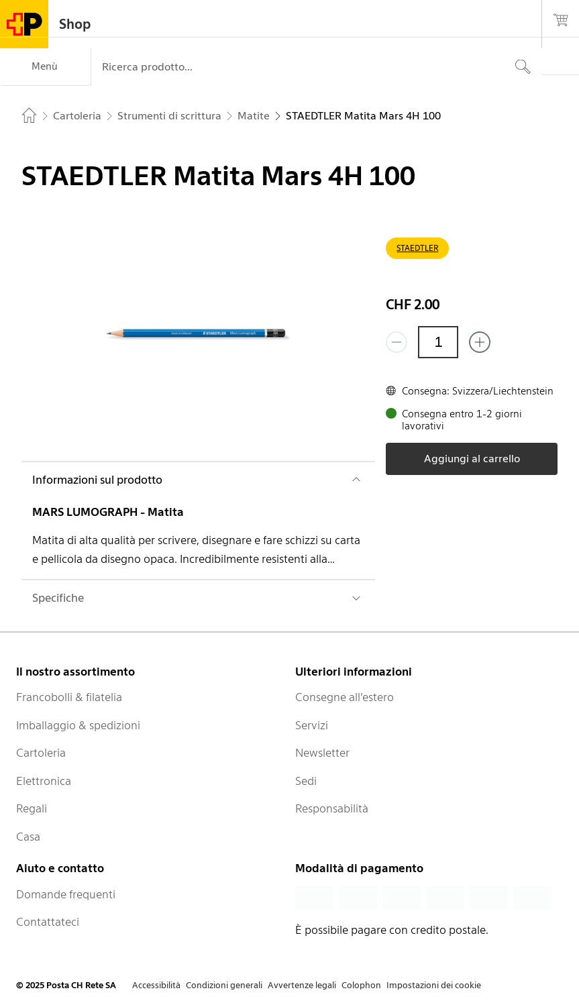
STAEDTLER (417, 248)
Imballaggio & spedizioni (78, 725)
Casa (28, 836)
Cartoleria (41, 752)
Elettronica (43, 781)
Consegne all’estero (344, 697)
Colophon (361, 985)
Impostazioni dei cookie (433, 985)
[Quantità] (438, 342)
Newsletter (322, 752)
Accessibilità (156, 985)
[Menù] (45, 67)
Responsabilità (331, 808)
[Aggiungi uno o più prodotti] (479, 342)
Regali (31, 808)
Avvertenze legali (302, 985)
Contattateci (47, 922)
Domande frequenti (65, 894)
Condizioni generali (224, 985)
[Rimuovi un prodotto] (396, 342)
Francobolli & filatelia (69, 697)
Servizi (311, 725)
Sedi (306, 781)
